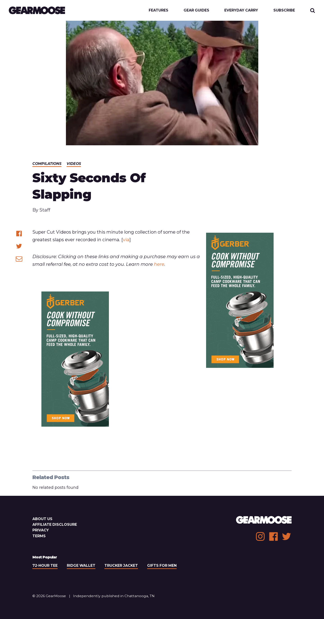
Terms (39, 536)
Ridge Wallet (81, 565)
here (159, 264)
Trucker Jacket (121, 565)
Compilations (46, 164)
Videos (74, 164)
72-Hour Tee (45, 565)
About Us (42, 519)
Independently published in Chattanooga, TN (114, 596)
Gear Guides (196, 10)
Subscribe (284, 10)
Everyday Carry (241, 10)
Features (158, 10)
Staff (44, 210)
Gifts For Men (162, 565)
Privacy (40, 530)
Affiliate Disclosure (54, 524)
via (126, 239)
